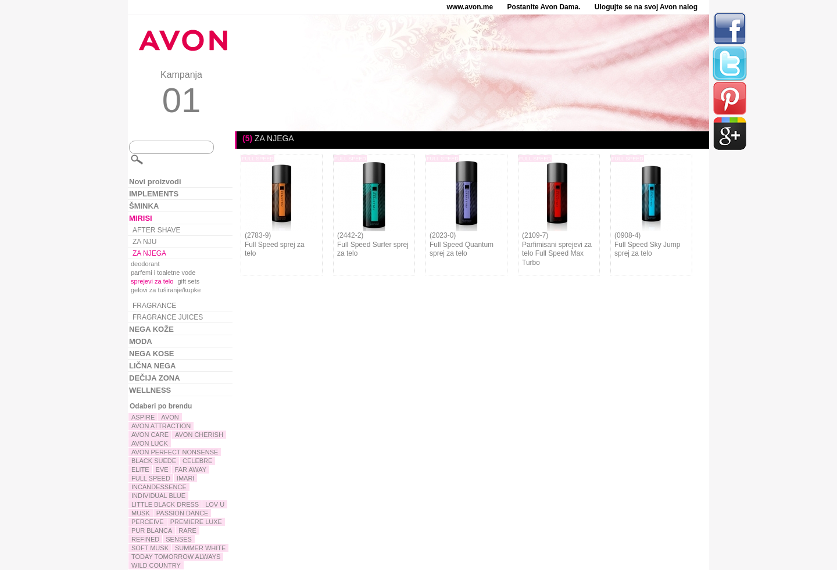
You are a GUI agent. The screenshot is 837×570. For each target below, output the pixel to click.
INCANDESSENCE (159, 486)
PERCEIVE (147, 521)
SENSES (179, 539)
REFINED (145, 539)
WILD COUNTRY (156, 565)
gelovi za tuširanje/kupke (166, 289)
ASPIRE (143, 417)
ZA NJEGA (149, 253)
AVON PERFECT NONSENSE (174, 452)
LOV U (214, 504)
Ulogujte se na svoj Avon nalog (646, 7)
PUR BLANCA (151, 530)
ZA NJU (144, 242)
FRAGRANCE (154, 306)
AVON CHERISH (199, 434)
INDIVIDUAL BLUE (158, 495)
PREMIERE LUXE (196, 521)
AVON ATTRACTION (161, 425)
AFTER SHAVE (156, 230)
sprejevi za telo (152, 281)
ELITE (140, 469)
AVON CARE (150, 434)
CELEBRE (197, 460)
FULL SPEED (150, 478)
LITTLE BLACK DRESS (165, 504)
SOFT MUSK (150, 547)
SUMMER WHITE (200, 547)
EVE (162, 469)
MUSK (140, 513)
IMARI (186, 478)
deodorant (145, 263)
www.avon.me (470, 7)
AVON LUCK (149, 443)
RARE (187, 530)
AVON (169, 417)
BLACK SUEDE (153, 460)
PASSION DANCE (182, 513)
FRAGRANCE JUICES (168, 317)
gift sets (188, 281)
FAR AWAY (191, 469)
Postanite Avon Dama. (544, 7)
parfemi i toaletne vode (163, 272)
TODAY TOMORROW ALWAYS (175, 556)
